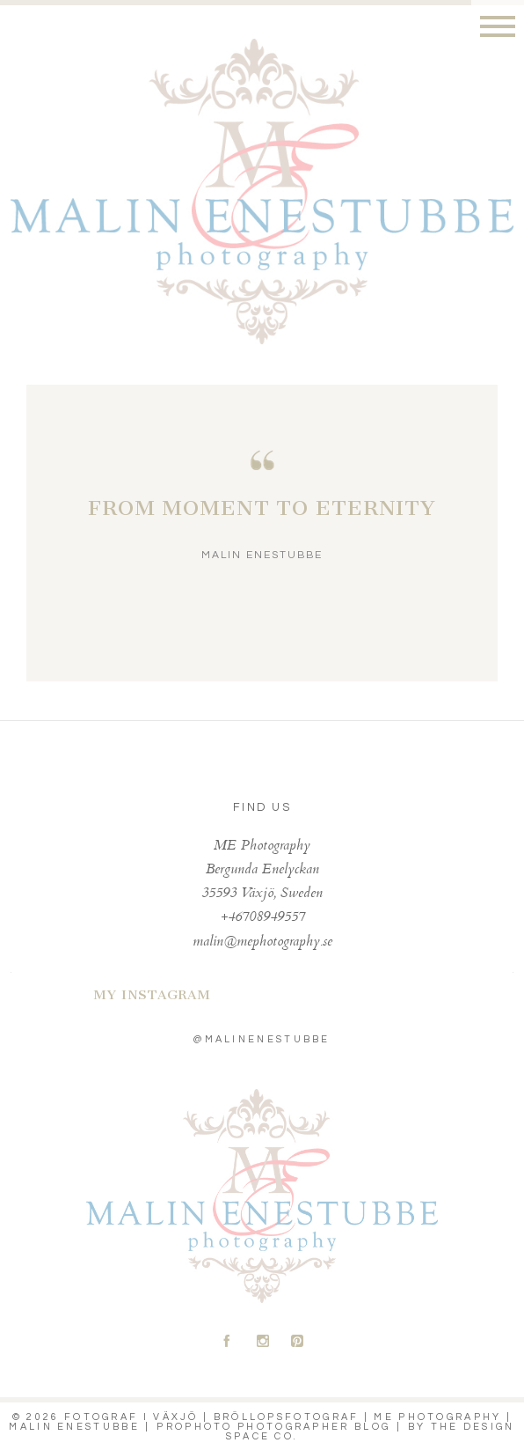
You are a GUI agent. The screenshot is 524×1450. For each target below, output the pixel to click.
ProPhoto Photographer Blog (273, 1427)
